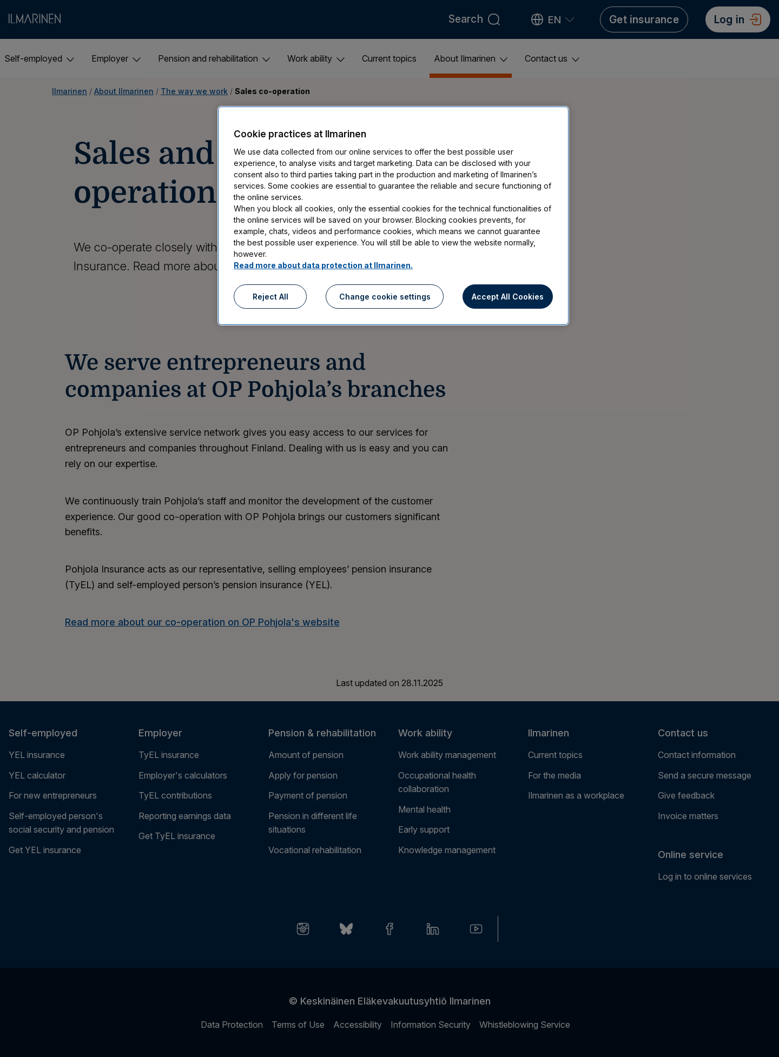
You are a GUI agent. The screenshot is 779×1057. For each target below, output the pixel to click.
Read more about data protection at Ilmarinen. (323, 265)
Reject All (270, 296)
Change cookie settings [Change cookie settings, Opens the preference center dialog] (385, 296)
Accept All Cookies (508, 296)
